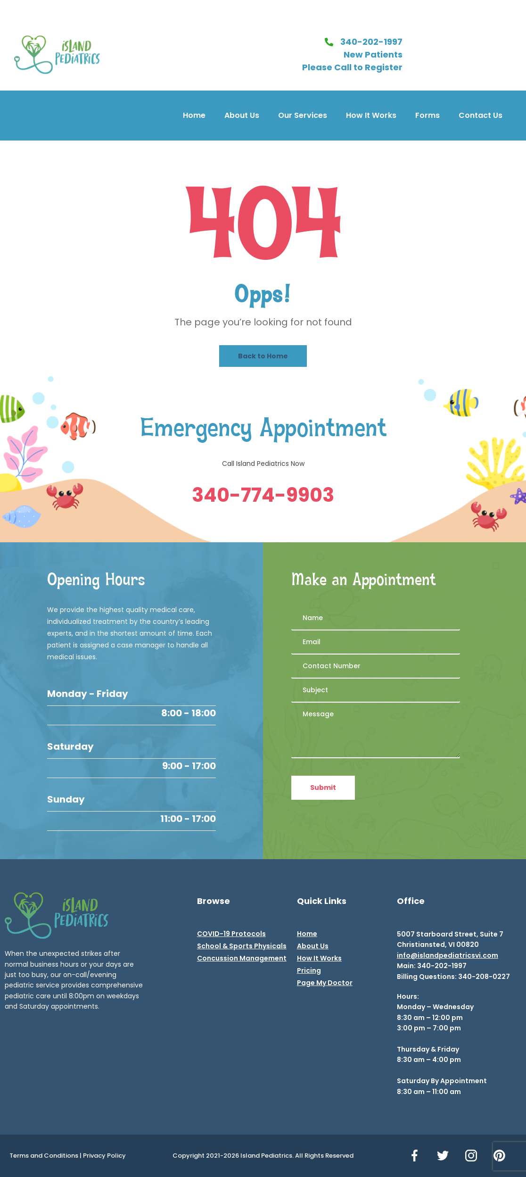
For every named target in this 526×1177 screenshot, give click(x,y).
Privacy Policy (104, 1155)
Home (194, 115)
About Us (241, 115)
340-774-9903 (263, 494)
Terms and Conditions (43, 1155)
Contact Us (480, 115)
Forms (427, 115)
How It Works (371, 115)
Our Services (302, 115)
